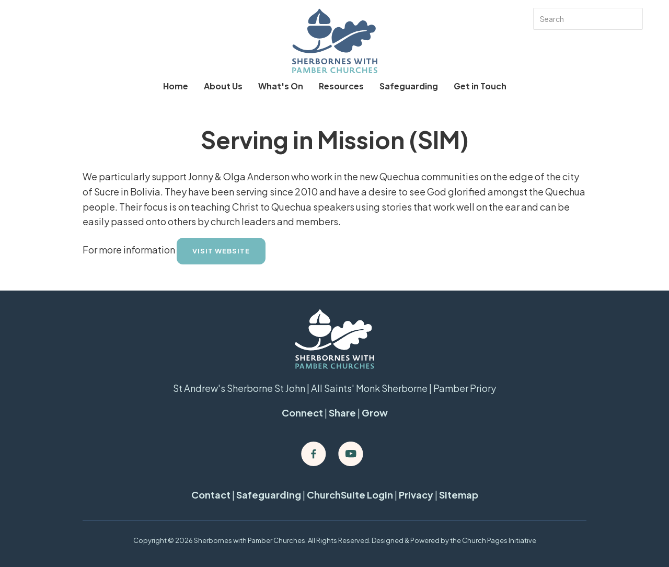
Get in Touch (480, 85)
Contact (210, 495)
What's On (280, 85)
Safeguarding (408, 85)
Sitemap (458, 495)
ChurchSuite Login (350, 495)
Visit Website (221, 251)
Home (175, 85)
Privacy (416, 495)
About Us (223, 85)
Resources (341, 85)
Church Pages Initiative (499, 540)
